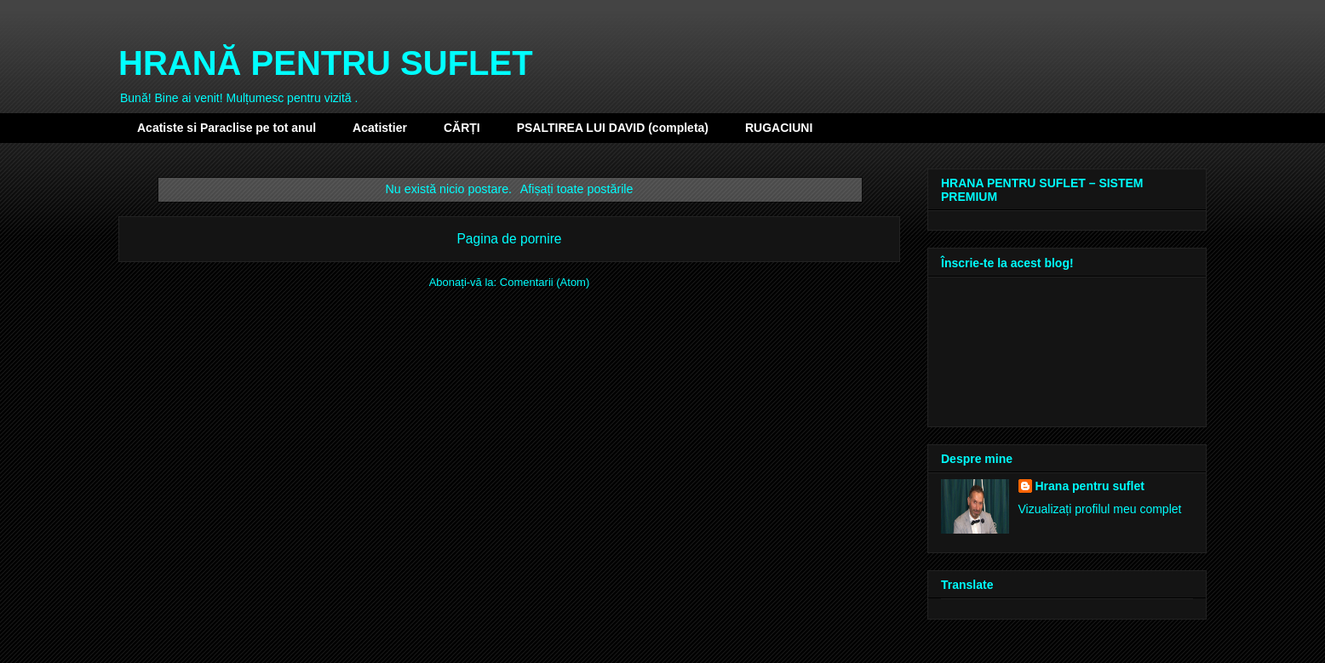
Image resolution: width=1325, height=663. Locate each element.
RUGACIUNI (778, 127)
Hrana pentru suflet (1089, 486)
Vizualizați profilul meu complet (1100, 509)
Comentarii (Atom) (544, 282)
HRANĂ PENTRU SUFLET (325, 63)
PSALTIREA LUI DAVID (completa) (612, 127)
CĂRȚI (462, 127)
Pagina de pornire (508, 238)
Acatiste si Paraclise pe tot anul (226, 127)
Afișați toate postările (577, 189)
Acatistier (380, 127)
